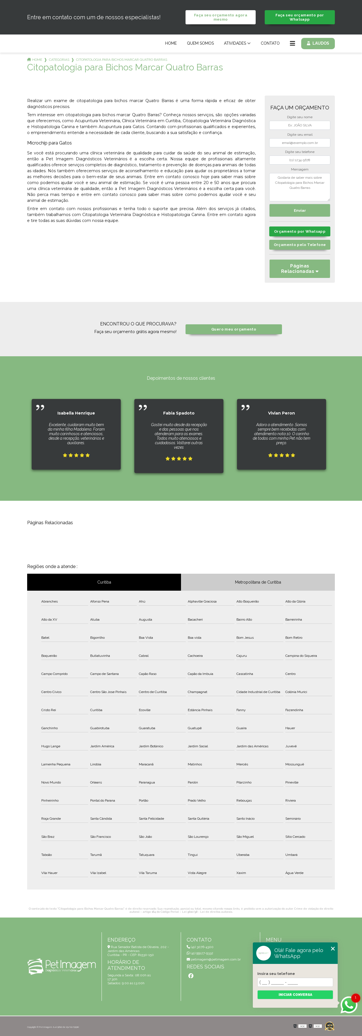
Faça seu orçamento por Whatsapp (299, 17)
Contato (270, 43)
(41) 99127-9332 (200, 953)
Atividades (235, 43)
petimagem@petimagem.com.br (214, 959)
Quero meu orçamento (233, 329)
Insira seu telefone (276, 973)
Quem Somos (200, 43)
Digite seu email (300, 135)
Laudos (321, 43)
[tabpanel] (76, 429)
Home (171, 43)
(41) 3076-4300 (200, 947)
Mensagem (300, 169)
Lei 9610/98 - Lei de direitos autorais (207, 911)
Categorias (59, 60)
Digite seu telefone (299, 152)
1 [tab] (181, 482)
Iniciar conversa (295, 995)
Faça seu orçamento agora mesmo (220, 17)
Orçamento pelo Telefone (300, 245)
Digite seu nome (300, 117)
